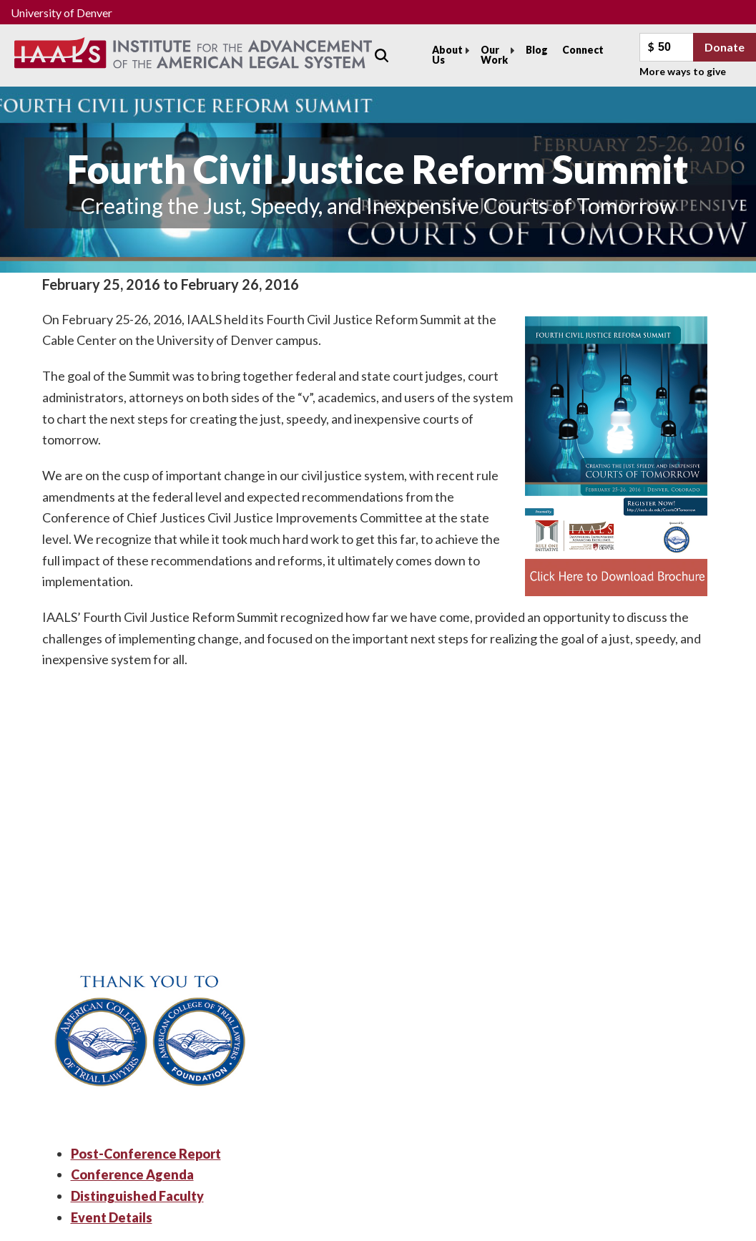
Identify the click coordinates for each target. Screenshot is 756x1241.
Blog (537, 50)
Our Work (494, 55)
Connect (583, 50)
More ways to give (682, 71)
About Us (447, 55)
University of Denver (61, 12)
